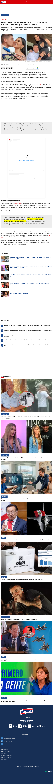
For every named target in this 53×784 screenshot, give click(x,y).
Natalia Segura (39, 248)
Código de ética (4, 749)
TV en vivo (3, 753)
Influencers (32, 248)
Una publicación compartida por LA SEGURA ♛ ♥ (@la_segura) (26, 178)
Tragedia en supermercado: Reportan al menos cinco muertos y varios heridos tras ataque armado (27, 325)
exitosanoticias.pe (8, 741)
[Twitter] (23, 721)
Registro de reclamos (6, 751)
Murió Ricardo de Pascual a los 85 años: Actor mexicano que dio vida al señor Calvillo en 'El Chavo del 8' (28, 330)
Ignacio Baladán (25, 248)
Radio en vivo (4, 759)
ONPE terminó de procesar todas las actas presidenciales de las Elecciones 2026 (22, 579)
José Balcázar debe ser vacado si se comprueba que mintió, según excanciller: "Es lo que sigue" (26, 540)
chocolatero (18, 203)
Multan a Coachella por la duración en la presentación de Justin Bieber (19, 619)
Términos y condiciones (6, 755)
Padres (45, 248)
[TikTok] (32, 721)
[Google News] (30, 721)
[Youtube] (25, 721)
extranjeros (38, 84)
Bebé (13, 248)
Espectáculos (4, 15)
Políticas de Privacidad (6, 757)
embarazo (18, 248)
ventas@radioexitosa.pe (9, 738)
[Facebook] (21, 721)
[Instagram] (28, 721)
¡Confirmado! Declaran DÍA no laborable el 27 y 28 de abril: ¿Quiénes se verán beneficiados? (25, 339)
